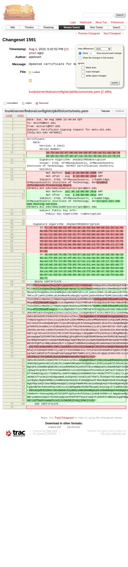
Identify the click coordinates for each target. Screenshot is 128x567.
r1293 (9, 116)
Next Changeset (112, 33)
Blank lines (91, 67)
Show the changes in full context (96, 58)
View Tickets (96, 27)
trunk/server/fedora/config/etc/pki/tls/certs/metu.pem (65, 92)
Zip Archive (73, 488)
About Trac (101, 22)
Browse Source (72, 27)
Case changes (93, 71)
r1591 (20, 116)
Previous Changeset (89, 33)
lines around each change (105, 53)
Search (116, 27)
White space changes (96, 76)
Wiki (12, 27)
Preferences (117, 22)
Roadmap (49, 27)
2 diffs (106, 92)
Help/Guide (86, 22)
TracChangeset (64, 478)
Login (73, 22)
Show (83, 53)
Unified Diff (54, 488)
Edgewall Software (46, 494)
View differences (86, 48)
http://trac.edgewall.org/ (113, 494)
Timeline (29, 27)
